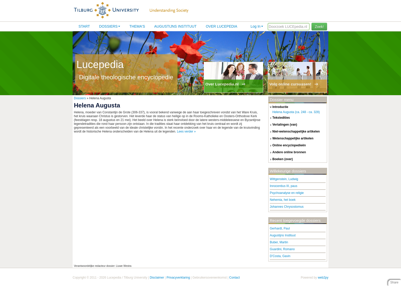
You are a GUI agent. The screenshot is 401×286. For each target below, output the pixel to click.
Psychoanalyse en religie (287, 193)
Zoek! (319, 27)
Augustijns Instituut (175, 26)
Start (84, 26)
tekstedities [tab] (279, 118)
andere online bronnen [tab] (287, 152)
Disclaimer (157, 277)
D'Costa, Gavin (280, 256)
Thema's (137, 26)
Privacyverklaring (178, 277)
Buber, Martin (279, 242)
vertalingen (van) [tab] (283, 125)
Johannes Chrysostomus (287, 206)
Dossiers (109, 26)
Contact (234, 277)
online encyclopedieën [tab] (287, 146)
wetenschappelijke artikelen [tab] (291, 139)
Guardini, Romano (282, 249)
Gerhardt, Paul (280, 228)
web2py (323, 277)
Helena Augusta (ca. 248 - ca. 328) (296, 112)
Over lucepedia (221, 26)
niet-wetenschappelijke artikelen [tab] (294, 132)
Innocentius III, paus (283, 186)
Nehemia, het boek (283, 200)
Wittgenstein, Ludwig (284, 179)
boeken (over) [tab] (281, 159)
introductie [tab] (278, 107)
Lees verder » (186, 131)
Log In (257, 26)
